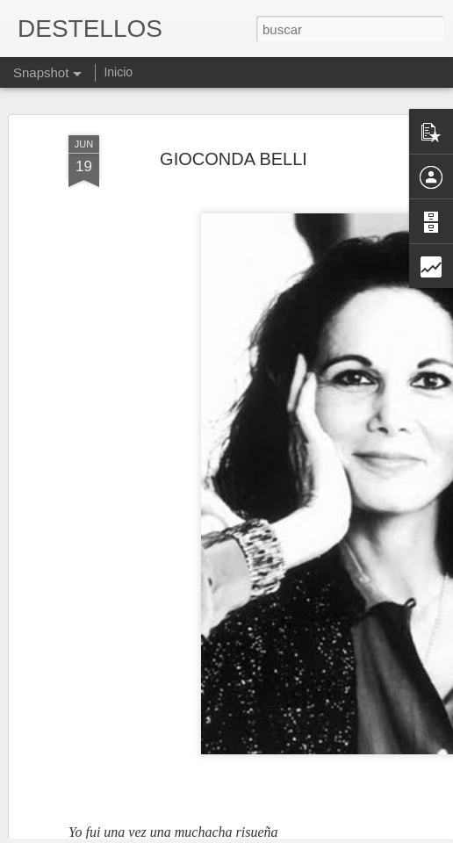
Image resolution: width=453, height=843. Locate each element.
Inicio (118, 72)
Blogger (294, 833)
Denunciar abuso (353, 833)
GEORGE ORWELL (112, 789)
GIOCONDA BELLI (233, 117)
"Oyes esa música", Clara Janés (351, 779)
